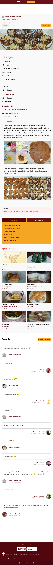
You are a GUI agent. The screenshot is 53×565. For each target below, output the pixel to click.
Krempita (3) (39, 280)
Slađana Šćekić (13, 385)
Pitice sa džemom (39, 300)
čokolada (9, 211)
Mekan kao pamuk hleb (11, 237)
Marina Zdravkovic (39, 496)
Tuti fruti (14, 261)
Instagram (20, 558)
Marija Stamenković (15, 16)
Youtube (14, 558)
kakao (18, 211)
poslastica (35, 211)
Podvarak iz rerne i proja (12, 225)
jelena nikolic (40, 462)
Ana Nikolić (41, 370)
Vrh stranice (26, 545)
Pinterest (25, 558)
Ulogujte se (31, 2)
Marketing (31, 554)
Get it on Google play (32, 549)
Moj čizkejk (14, 320)
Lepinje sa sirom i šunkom (12, 228)
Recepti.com (3, 554)
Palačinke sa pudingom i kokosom (39, 320)
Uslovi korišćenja (24, 554)
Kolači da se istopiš (14, 300)
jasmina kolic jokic (14, 447)
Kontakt (37, 554)
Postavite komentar (44, 339)
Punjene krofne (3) (10, 240)
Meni (26, 563)
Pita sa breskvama (14, 280)
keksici (26, 211)
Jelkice (39, 261)
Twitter (9, 558)
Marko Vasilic (40, 401)
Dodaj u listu (46, 25)
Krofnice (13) (8, 234)
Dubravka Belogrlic (14, 514)
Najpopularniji (39, 220)
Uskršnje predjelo (9, 231)
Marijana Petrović (39, 432)
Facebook (5, 558)
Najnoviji (14, 220)
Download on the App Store (21, 549)
